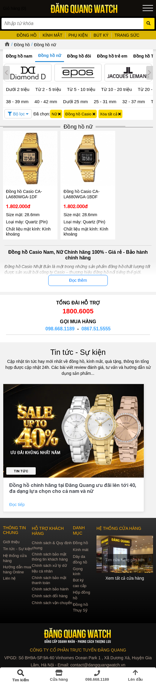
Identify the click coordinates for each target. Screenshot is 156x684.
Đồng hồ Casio (80, 114)
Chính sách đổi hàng (50, 592)
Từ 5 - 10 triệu (81, 89)
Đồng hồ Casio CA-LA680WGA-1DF (24, 190)
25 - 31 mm (105, 101)
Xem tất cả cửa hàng (125, 574)
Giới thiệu (11, 538)
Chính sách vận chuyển (52, 599)
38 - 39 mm (17, 101)
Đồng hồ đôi (79, 56)
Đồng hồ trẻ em (112, 56)
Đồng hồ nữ (45, 44)
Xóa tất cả (110, 114)
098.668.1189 (60, 324)
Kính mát (80, 546)
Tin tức (21, 467)
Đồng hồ (22, 44)
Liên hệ (9, 574)
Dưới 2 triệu (17, 89)
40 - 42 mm (46, 101)
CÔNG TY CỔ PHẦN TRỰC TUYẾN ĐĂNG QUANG (78, 646)
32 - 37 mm (133, 101)
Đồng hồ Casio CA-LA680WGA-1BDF (78, 190)
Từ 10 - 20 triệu (116, 89)
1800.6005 (78, 307)
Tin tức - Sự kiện (78, 348)
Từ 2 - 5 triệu (48, 89)
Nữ (56, 114)
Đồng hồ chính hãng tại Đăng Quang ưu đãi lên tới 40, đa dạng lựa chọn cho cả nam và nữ (72, 484)
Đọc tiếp (17, 501)
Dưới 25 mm (75, 101)
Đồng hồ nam (19, 56)
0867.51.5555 (96, 324)
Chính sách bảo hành (50, 585)
